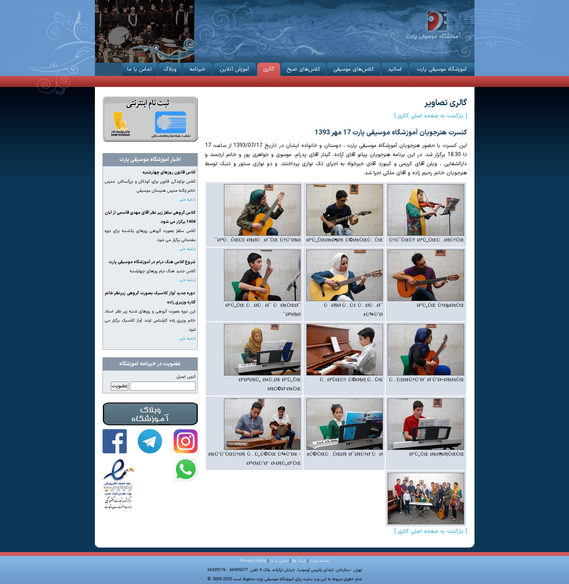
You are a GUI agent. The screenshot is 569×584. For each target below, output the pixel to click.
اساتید (395, 68)
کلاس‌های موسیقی (353, 68)
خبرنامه (197, 68)
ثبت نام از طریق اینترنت (150, 119)
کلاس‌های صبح (304, 68)
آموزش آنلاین (234, 68)
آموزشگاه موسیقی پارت (433, 24)
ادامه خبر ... (185, 200)
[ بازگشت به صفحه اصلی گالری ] (430, 116)
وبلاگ (170, 68)
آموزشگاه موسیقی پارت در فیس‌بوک (114, 441)
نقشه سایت (319, 561)
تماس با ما (139, 68)
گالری (268, 68)
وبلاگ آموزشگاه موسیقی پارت (150, 413)
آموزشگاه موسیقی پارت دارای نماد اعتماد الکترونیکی (118, 484)
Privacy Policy (253, 561)
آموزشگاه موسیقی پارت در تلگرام (150, 441)
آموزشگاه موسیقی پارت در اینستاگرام (185, 441)
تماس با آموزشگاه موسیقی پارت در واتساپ (185, 469)
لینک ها (299, 561)
